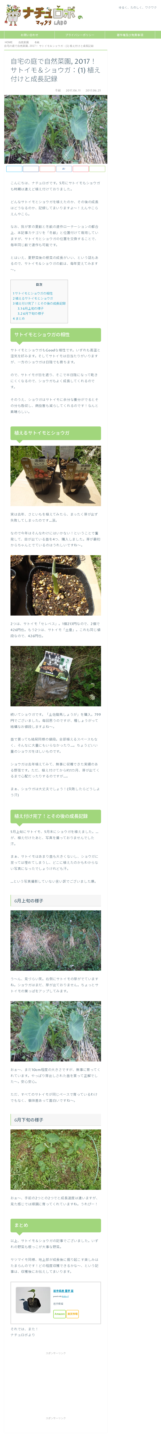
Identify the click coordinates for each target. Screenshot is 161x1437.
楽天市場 (73, 1314)
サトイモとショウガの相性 (33, 293)
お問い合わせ (29, 35)
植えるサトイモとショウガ (33, 298)
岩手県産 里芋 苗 (63, 1291)
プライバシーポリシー (80, 35)
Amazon (60, 1314)
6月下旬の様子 (31, 314)
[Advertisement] (41, 1382)
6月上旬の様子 (31, 309)
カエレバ (65, 1296)
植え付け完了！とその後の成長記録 (39, 303)
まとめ (19, 319)
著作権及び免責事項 (130, 35)
